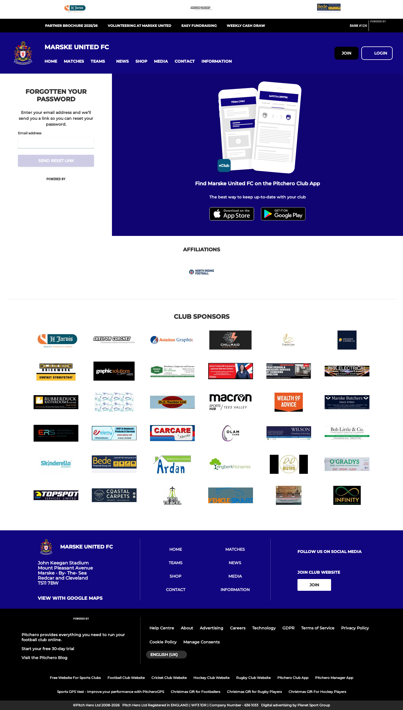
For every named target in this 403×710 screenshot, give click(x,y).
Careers (237, 628)
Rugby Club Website (253, 678)
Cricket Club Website (169, 678)
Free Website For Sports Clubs (75, 678)
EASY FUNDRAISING (199, 26)
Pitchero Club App (292, 678)
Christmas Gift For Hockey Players (317, 692)
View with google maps (70, 598)
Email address (29, 133)
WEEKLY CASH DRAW (246, 26)
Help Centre (161, 628)
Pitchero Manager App (334, 678)
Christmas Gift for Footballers (195, 692)
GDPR (288, 628)
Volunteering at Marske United (139, 26)
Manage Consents (201, 642)
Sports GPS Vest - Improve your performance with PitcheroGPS (110, 692)
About (187, 628)
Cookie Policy (163, 642)
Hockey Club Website (211, 678)
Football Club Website (126, 678)
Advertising (211, 628)
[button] (50, 61)
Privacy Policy (355, 628)
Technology (264, 628)
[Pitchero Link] (381, 28)
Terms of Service (317, 628)
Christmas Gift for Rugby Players (254, 692)
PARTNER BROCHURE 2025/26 (71, 26)
